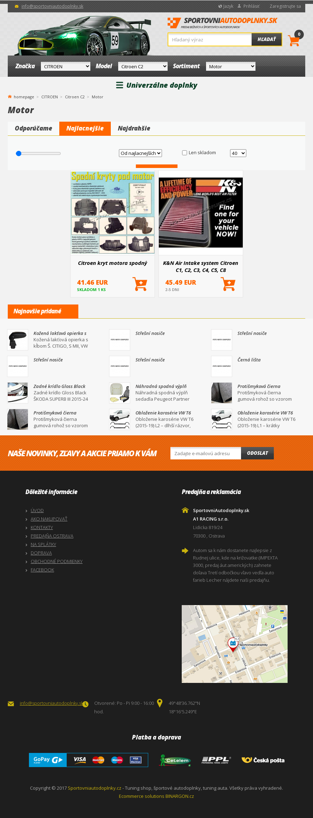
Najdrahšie (134, 128)
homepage (24, 96)
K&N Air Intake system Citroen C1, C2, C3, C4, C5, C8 (200, 266)
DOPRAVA (41, 553)
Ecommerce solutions (141, 796)
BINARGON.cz (179, 796)
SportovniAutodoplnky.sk (223, 25)
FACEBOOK (42, 570)
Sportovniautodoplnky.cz (94, 788)
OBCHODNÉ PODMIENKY (57, 561)
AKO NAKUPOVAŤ (49, 519)
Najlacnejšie (85, 128)
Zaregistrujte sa (285, 6)
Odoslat (257, 453)
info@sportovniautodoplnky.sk (52, 6)
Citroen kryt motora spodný (112, 262)
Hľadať (267, 39)
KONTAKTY (42, 527)
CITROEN (49, 96)
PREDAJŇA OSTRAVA (52, 536)
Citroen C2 (75, 96)
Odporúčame (33, 128)
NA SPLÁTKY (43, 544)
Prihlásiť (251, 6)
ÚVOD (37, 510)
